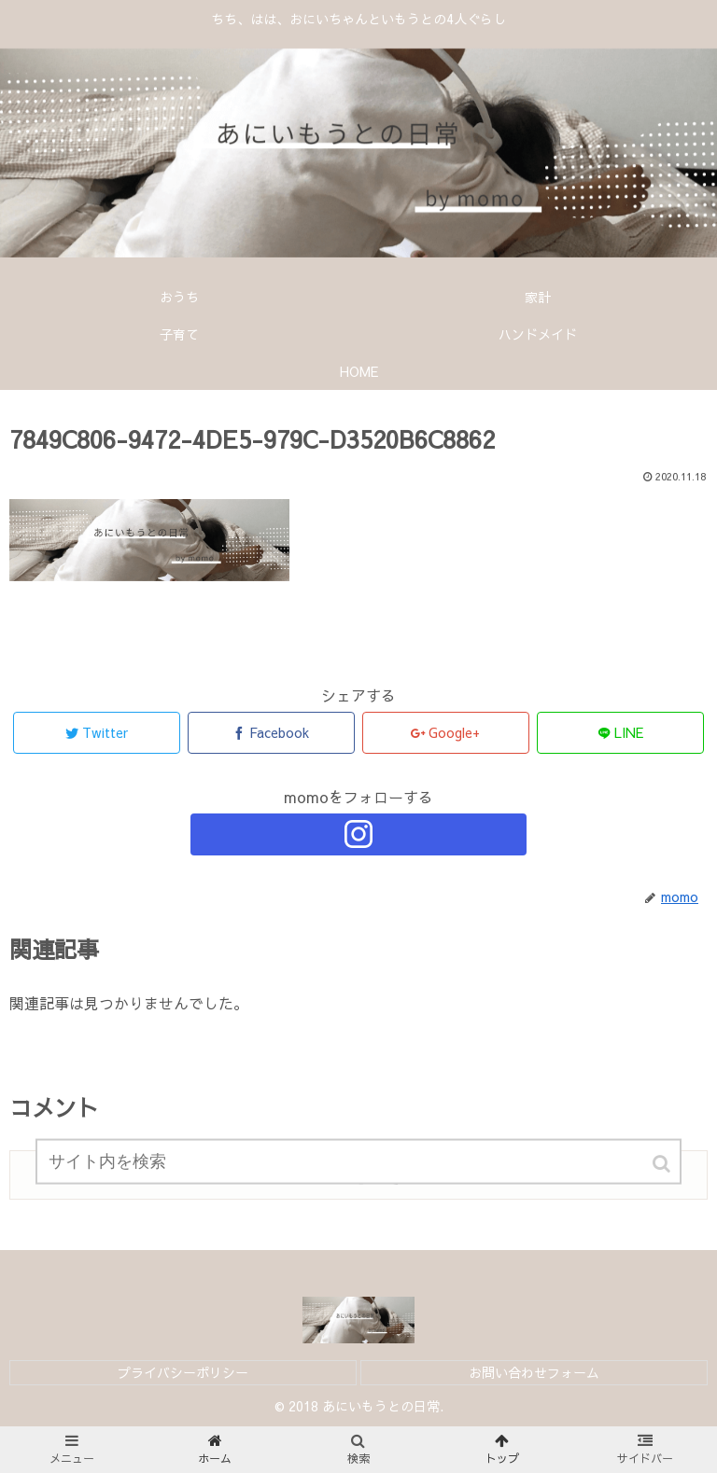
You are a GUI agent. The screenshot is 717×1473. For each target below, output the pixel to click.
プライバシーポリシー (183, 1372)
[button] (663, 1172)
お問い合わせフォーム (534, 1372)
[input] (358, 1170)
